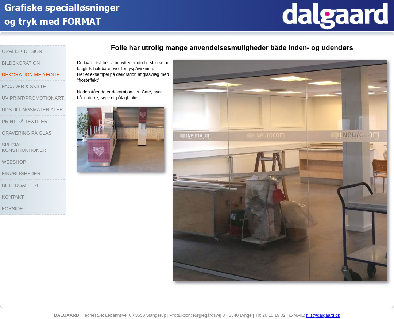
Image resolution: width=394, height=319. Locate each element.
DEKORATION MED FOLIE (31, 74)
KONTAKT (13, 197)
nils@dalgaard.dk (323, 315)
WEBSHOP (14, 162)
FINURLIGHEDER (21, 173)
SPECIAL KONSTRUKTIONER (24, 147)
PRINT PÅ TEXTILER (24, 121)
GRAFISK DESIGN (22, 51)
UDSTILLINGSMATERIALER (32, 109)
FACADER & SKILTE (24, 86)
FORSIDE (12, 208)
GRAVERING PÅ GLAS (26, 133)
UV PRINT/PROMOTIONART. (33, 98)
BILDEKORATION (21, 63)
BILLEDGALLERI (20, 185)
